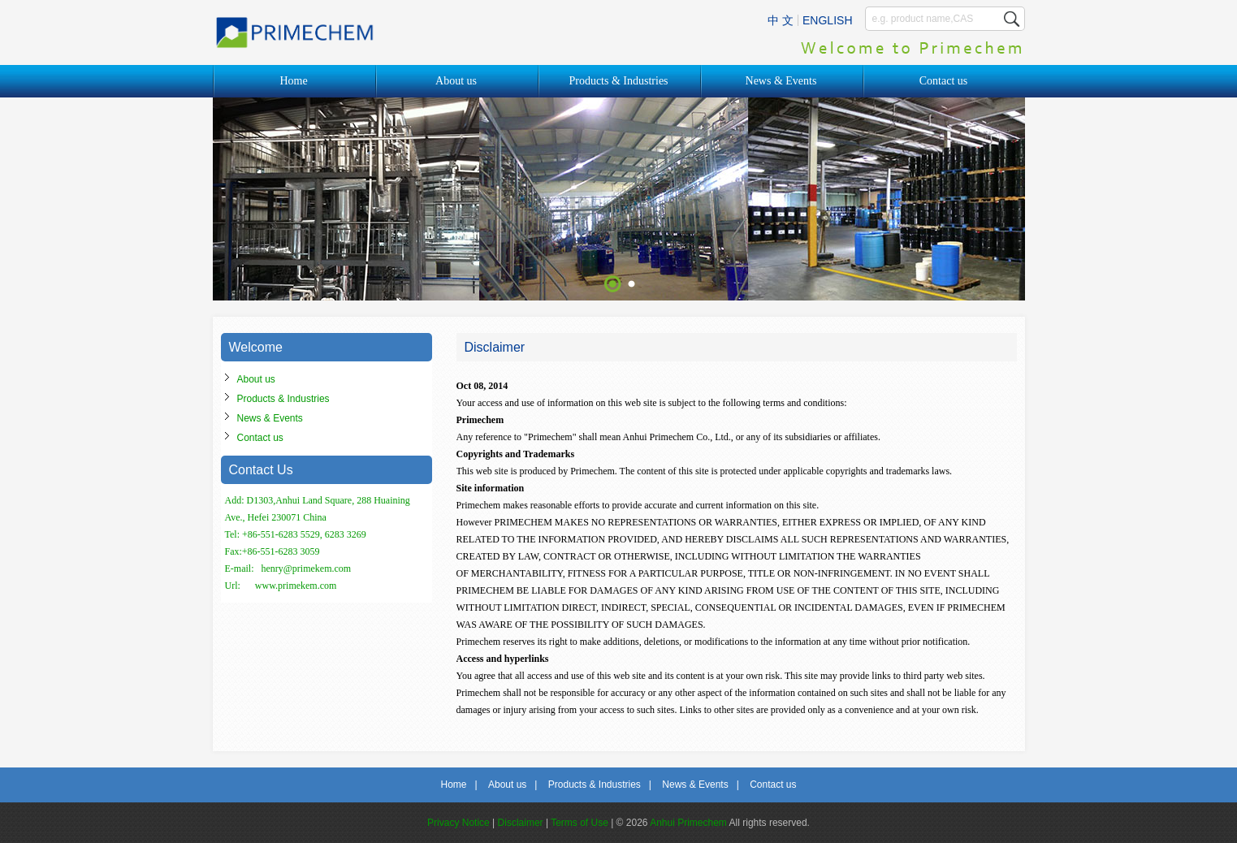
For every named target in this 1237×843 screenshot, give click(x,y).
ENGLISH (827, 20)
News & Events (781, 81)
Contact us (943, 81)
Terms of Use (579, 822)
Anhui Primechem (688, 822)
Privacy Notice (458, 822)
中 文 (781, 20)
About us (456, 81)
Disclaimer (520, 822)
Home (293, 81)
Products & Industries (618, 81)
